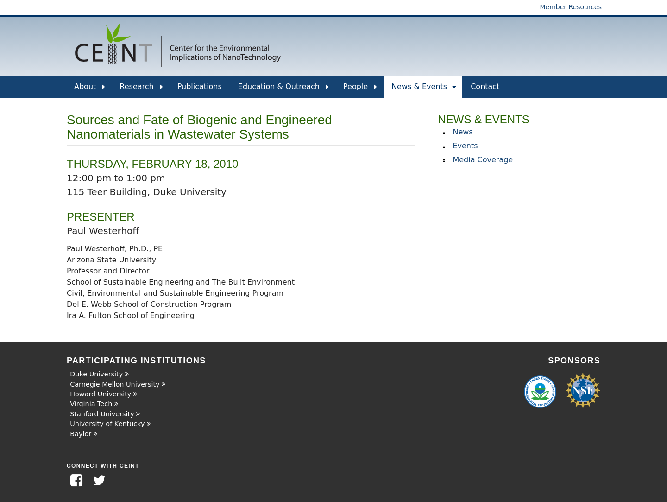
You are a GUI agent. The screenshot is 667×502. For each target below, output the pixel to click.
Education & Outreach (283, 90)
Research (141, 90)
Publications (199, 86)
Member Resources (571, 7)
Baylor (80, 434)
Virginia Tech (91, 403)
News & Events (423, 90)
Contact (485, 86)
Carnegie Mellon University (114, 384)
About (89, 90)
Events (465, 145)
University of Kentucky (107, 423)
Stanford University (102, 414)
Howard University (100, 394)
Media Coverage (483, 159)
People (360, 90)
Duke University (96, 374)
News (462, 131)
